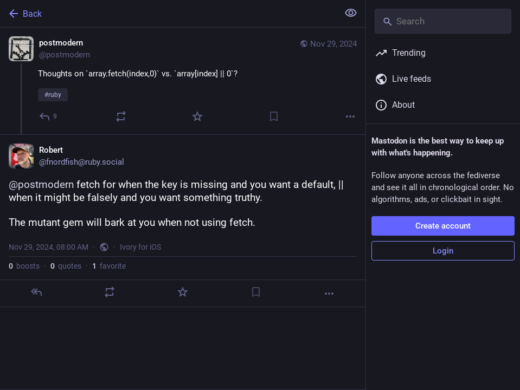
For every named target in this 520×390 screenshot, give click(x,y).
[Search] (443, 21)
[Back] (168, 13)
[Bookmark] (273, 116)
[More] (350, 116)
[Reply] (48, 116)
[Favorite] (197, 116)
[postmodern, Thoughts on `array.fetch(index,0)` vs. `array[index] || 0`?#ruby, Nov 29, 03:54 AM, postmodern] (182, 81)
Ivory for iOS (140, 247)
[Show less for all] (350, 13)
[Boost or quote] (120, 116)
